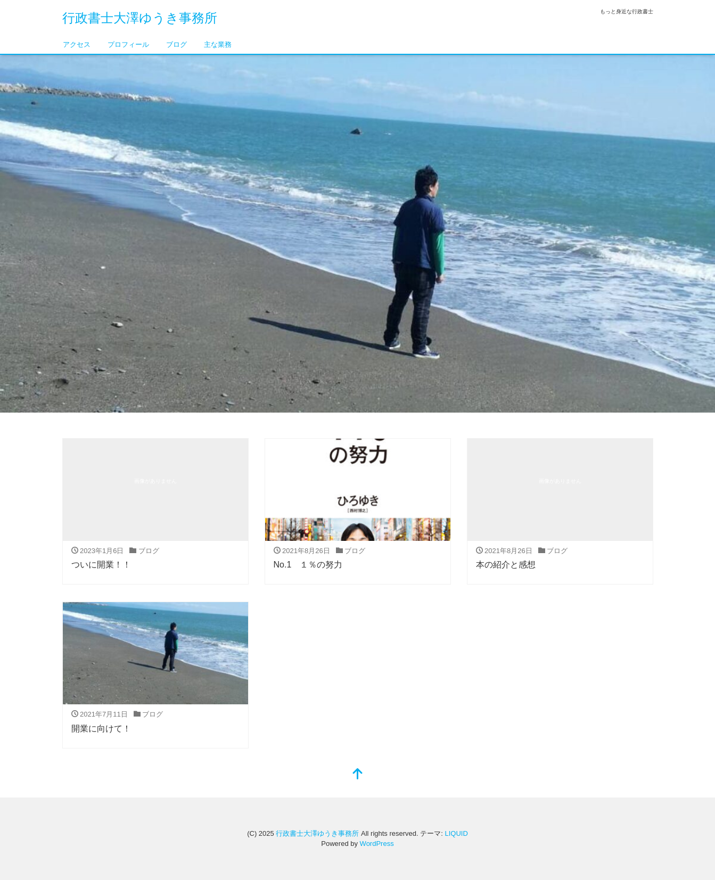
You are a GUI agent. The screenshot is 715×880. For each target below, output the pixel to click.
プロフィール (128, 44)
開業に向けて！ (101, 728)
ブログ (176, 44)
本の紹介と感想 (506, 564)
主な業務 (218, 44)
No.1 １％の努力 (308, 564)
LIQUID (456, 833)
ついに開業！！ (101, 564)
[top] (357, 775)
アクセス (77, 44)
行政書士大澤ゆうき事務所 (139, 18)
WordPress (377, 844)
